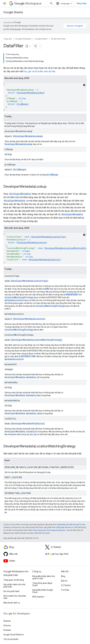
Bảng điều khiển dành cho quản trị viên (43, 577)
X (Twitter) (66, 585)
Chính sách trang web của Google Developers (47, 530)
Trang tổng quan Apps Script (42, 584)
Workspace (27, 3)
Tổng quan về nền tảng (13, 580)
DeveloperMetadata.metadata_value (24, 413)
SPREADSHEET (72, 294)
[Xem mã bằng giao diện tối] (84, 85)
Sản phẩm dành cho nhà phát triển (14, 585)
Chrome (7, 625)
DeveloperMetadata (20, 194)
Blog (63, 576)
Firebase (7, 630)
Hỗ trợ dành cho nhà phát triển (14, 597)
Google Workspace (23, 39)
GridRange (22, 104)
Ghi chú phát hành (11, 591)
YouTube (65, 590)
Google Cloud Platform (13, 634)
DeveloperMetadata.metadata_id (22, 377)
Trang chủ (7, 39)
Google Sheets (13, 12)
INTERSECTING (28, 356)
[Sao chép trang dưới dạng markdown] (35, 46)
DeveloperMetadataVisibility (44, 259)
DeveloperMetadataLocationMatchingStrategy (36, 339)
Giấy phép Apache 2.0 (65, 527)
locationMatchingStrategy (19, 297)
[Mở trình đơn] (4, 3)
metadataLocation (14, 300)
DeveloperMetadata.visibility (21, 431)
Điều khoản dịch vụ (11, 603)
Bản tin (64, 581)
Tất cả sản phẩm (11, 639)
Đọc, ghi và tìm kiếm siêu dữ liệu (39, 71)
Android (7, 621)
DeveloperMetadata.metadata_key (22, 395)
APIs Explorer (38, 597)
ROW (47, 288)
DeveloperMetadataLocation (31, 242)
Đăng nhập (82, 3)
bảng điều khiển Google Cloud (42, 591)
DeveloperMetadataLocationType (48, 236)
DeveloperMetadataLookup (30, 92)
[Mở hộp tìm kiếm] (51, 3)
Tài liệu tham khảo (58, 39)
